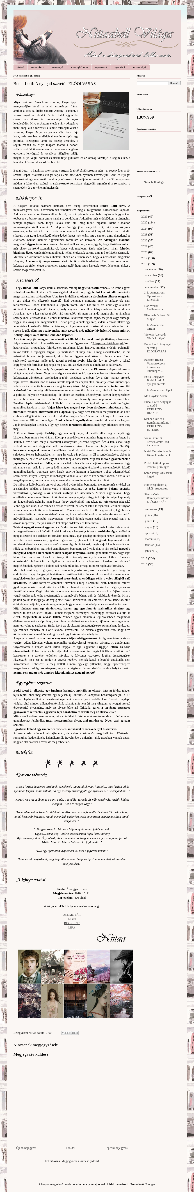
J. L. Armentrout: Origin (154, 326)
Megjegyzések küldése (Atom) (80, 1161)
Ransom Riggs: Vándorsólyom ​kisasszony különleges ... (155, 365)
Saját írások (119, 67)
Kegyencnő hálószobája (102, 210)
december (151, 269)
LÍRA (72, 927)
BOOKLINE (72, 923)
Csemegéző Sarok (79, 67)
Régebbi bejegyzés (116, 1148)
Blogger (150, 1184)
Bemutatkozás (38, 67)
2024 (144, 228)
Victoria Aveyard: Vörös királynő (155, 336)
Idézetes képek (139, 67)
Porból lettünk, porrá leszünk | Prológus (157, 464)
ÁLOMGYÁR (72, 914)
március (150, 539)
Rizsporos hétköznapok (108, 343)
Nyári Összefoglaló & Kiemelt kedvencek (157, 453)
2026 (144, 216)
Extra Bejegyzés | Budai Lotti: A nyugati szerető (155, 380)
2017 (144, 558)
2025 (144, 222)
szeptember (152, 287)
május (149, 527)
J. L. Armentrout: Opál (158, 390)
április (149, 533)
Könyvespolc (58, 67)
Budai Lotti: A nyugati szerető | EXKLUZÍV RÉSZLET (158, 407)
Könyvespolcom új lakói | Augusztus (156, 486)
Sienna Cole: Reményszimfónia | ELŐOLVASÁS (157, 498)
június (149, 521)
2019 (144, 258)
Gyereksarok (101, 67)
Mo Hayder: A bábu (156, 396)
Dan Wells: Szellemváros (153, 307)
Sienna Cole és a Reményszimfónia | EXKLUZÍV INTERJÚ (157, 424)
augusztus (151, 509)
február (149, 545)
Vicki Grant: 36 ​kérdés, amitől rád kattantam (156, 441)
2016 (144, 564)
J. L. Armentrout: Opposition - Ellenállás (154, 296)
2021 (144, 246)
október (150, 281)
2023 (144, 234)
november (151, 275)
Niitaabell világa (154, 182)
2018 (144, 264)
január (149, 551)
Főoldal (20, 67)
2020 (144, 252)
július (148, 515)
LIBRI (72, 919)
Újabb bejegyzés (26, 1148)
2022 (144, 240)
